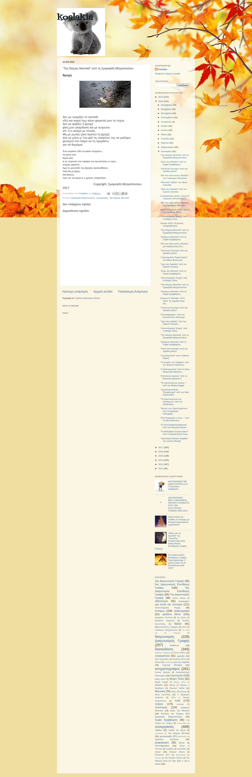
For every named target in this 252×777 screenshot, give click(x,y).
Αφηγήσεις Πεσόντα (164, 617)
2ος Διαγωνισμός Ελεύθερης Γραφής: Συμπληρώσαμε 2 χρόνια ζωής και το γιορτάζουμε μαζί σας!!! (177, 561)
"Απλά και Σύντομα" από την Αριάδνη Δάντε (174, 169)
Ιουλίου (164, 126)
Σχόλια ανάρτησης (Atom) (87, 298)
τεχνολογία (159, 733)
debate (182, 743)
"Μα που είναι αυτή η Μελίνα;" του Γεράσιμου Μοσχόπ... (174, 204)
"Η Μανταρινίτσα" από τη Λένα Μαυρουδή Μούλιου (174, 370)
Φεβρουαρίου (167, 147)
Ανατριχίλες (183, 601)
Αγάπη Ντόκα (178, 598)
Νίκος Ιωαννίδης (162, 695)
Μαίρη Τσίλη (177, 678)
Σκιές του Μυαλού (179, 710)
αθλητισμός (161, 601)
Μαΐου (164, 134)
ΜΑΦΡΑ (159, 685)
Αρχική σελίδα (103, 291)
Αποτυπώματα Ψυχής (167, 607)
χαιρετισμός (182, 736)
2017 (161, 447)
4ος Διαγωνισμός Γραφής (169, 580)
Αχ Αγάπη (181, 617)
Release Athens (177, 752)
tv (182, 761)
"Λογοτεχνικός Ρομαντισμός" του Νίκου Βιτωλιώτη (174, 258)
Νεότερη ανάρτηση (75, 291)
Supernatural (181, 755)
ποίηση (159, 703)
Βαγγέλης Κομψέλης (165, 620)
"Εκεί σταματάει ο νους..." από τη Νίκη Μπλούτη (174, 419)
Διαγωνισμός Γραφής (172, 641)
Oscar (158, 752)
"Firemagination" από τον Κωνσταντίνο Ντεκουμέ (172, 315)
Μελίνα (172, 685)
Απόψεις (160, 610)
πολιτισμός (161, 707)
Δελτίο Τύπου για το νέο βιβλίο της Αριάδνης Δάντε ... (174, 210)
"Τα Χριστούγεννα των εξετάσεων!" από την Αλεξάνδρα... (171, 401)
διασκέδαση (164, 649)
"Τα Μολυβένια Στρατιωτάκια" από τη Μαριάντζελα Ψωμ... (174, 432)
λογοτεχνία (176, 675)
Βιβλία (178, 623)
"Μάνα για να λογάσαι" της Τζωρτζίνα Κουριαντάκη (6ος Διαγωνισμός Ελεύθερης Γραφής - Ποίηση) (171, 541)
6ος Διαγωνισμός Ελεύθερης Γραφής (172, 591)
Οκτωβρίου (166, 113)
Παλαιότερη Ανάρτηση (133, 291)
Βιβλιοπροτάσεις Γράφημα (166, 627)
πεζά (177, 700)
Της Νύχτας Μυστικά (119, 198)
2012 (161, 468)
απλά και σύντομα (171, 604)
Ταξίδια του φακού (177, 730)
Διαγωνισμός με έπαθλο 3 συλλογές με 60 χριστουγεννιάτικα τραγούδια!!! (178, 521)
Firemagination (162, 746)
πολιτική (180, 704)
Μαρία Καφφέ (161, 682)
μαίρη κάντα (160, 679)
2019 (161, 97)
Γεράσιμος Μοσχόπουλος (166, 630)
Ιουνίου (164, 130)
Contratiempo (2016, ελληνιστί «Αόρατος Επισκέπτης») (174, 197)
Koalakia (162, 69)
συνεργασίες (102, 198)
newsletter (181, 749)
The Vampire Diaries (173, 758)
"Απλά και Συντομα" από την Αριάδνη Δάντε (174, 309)
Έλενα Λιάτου (179, 653)
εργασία (180, 656)
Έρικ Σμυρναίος (162, 659)
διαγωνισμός (164, 637)
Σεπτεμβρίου (167, 117)
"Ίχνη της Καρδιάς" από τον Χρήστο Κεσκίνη (173, 190)
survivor (158, 758)
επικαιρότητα (162, 655)
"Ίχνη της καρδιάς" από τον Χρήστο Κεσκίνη (173, 322)
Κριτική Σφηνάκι (162, 672)
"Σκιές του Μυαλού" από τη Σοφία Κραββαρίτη (173, 163)
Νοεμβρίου (166, 109)
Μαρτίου (165, 143)
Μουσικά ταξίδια (176, 688)
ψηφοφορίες (162, 742)
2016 (161, 451)
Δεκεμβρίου (167, 105)
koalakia (75, 18)
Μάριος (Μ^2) (180, 682)
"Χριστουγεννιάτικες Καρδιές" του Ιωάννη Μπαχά (174, 439)
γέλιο (184, 627)
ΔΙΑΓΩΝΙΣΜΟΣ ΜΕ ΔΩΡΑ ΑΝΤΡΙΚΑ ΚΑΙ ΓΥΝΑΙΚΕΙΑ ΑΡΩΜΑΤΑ (178, 485)
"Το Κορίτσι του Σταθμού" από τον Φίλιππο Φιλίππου (174, 363)
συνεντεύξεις (181, 723)
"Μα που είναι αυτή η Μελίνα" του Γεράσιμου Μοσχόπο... (174, 176)
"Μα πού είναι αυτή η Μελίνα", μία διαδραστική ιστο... (174, 244)
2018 (161, 101)
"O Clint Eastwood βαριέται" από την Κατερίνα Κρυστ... (174, 426)
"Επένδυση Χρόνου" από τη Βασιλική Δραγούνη (173, 377)
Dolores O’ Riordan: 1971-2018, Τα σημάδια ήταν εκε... (172, 301)
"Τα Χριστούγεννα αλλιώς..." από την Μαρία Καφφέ (173, 384)
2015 (161, 456)
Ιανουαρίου (166, 151)
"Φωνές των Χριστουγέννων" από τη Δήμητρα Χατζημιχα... (174, 411)
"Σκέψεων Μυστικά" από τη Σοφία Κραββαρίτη (173, 238)
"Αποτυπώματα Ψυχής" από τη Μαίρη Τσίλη (173, 217)
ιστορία (167, 662)
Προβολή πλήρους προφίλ (167, 73)
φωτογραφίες (166, 736)
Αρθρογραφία (181, 610)
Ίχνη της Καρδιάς (181, 662)
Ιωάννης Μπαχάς (172, 665)
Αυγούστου (166, 122)
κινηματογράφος (167, 669)
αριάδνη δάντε (171, 614)
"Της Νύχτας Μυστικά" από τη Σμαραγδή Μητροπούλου (174, 156)
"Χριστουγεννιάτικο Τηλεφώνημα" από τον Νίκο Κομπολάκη (174, 392)
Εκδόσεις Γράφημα (162, 653)
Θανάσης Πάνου (179, 659)
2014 (161, 460)
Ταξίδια (158, 730)
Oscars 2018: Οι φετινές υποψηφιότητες (172, 224)
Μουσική (160, 691)
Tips (174, 761)
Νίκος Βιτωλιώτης (178, 691)
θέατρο (158, 662)
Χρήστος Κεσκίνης (167, 739)
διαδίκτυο (174, 645)
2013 (161, 464)
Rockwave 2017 (162, 755)
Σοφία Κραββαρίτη (166, 719)
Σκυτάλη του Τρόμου (172, 713)
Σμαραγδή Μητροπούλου (83, 198)
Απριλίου (165, 138)
